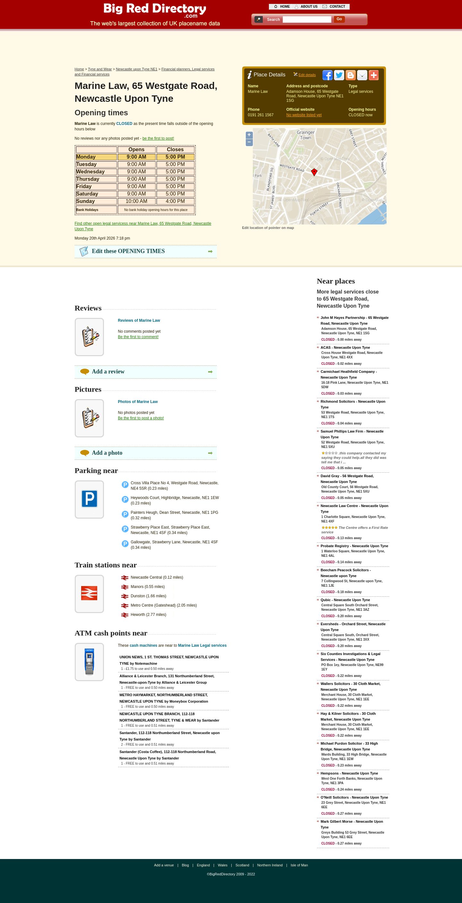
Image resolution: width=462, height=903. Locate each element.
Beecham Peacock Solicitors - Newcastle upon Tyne (346, 573)
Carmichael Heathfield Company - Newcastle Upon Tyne (349, 374)
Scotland (242, 865)
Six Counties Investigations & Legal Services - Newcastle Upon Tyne (351, 657)
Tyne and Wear (100, 69)
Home (79, 69)
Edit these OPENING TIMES (128, 251)
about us (309, 6)
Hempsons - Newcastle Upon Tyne (349, 773)
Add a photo (107, 453)
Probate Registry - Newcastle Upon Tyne (355, 546)
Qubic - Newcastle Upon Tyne (345, 600)
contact (337, 6)
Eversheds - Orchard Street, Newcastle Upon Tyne (353, 627)
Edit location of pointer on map (268, 228)
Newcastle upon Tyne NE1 (136, 69)
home (285, 6)
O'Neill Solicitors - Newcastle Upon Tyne (354, 797)
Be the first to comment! (138, 337)
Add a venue (164, 865)
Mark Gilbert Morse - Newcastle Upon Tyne (352, 824)
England (203, 865)
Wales (222, 865)
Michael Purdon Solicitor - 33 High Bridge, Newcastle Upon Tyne (349, 746)
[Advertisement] (231, 47)
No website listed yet (304, 115)
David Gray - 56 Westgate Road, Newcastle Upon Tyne (347, 479)
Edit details (307, 75)
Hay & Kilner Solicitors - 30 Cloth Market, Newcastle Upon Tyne (348, 716)
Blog (185, 865)
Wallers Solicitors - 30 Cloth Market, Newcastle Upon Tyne (351, 686)
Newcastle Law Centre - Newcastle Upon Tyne (355, 508)
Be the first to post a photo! (141, 418)
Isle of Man (299, 865)
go (339, 19)
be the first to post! (158, 138)
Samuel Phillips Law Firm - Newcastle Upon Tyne (352, 434)
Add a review (108, 371)
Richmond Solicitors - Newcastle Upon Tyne (353, 404)
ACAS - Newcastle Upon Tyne (345, 347)
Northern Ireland (270, 865)
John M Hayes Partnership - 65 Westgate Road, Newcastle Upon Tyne (355, 320)
